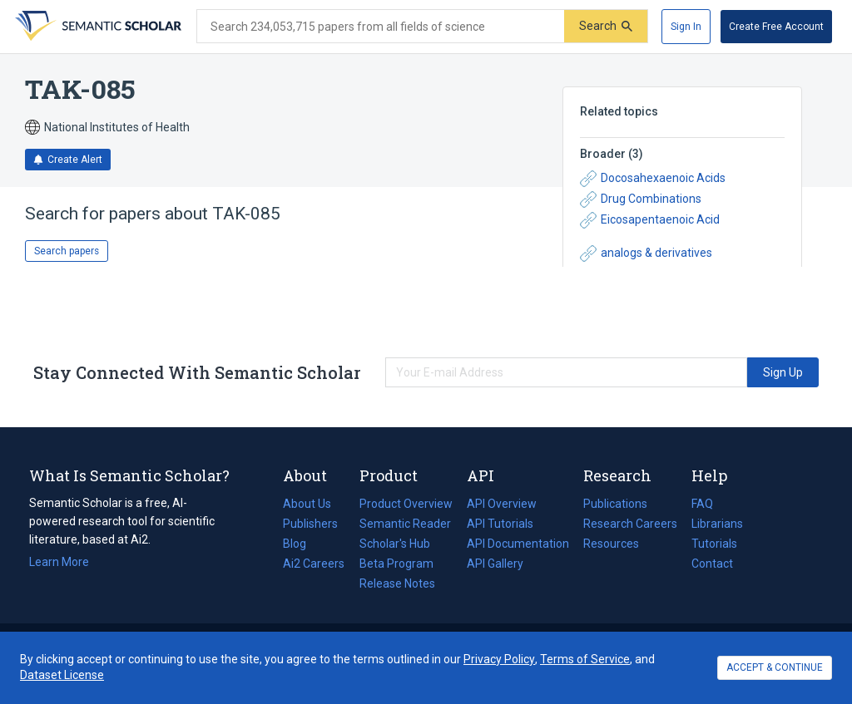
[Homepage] (96, 26)
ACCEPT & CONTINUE (774, 667)
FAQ (702, 503)
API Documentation (518, 544)
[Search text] (380, 27)
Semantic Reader (405, 523)
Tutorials (714, 543)
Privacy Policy (499, 659)
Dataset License (62, 675)
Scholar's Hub (394, 543)
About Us (307, 503)
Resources (611, 544)
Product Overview (406, 503)
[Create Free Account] (776, 26)
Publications (615, 504)
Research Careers (630, 524)
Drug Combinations (640, 199)
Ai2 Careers (313, 564)
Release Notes (397, 583)
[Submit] (605, 26)
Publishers (310, 523)
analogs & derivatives (646, 253)
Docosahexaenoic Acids (653, 178)
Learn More (59, 562)
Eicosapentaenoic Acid (650, 220)
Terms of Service (585, 659)
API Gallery (495, 563)
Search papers (66, 251)
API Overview (502, 503)
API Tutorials (500, 523)
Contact (712, 563)
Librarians (717, 523)
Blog (301, 544)
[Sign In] (686, 26)
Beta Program (396, 563)
